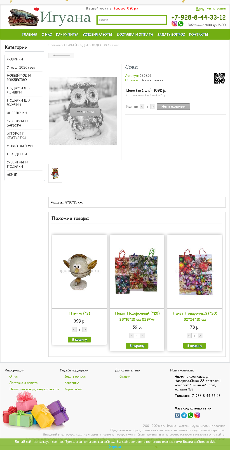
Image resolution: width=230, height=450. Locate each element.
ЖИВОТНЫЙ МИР (20, 146)
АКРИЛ (12, 174)
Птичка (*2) (79, 313)
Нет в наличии (173, 106)
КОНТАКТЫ (198, 34)
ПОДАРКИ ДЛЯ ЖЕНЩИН (19, 90)
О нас (13, 376)
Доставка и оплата (23, 383)
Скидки (125, 376)
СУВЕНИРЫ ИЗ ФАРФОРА (18, 123)
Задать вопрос (75, 376)
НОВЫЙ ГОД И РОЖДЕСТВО (19, 77)
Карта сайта (73, 389)
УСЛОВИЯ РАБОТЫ (97, 34)
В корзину (79, 339)
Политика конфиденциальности (34, 389)
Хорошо (115, 447)
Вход (200, 8)
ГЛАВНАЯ (29, 34)
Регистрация (216, 8)
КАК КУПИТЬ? (67, 34)
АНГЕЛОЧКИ (17, 113)
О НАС (47, 34)
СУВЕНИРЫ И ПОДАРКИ (17, 164)
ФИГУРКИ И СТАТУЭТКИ (16, 135)
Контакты (71, 383)
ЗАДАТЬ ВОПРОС (171, 34)
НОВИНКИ (15, 59)
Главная (54, 45)
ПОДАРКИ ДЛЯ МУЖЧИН (19, 102)
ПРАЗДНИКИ (17, 154)
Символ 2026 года (21, 67)
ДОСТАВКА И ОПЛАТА (135, 34)
